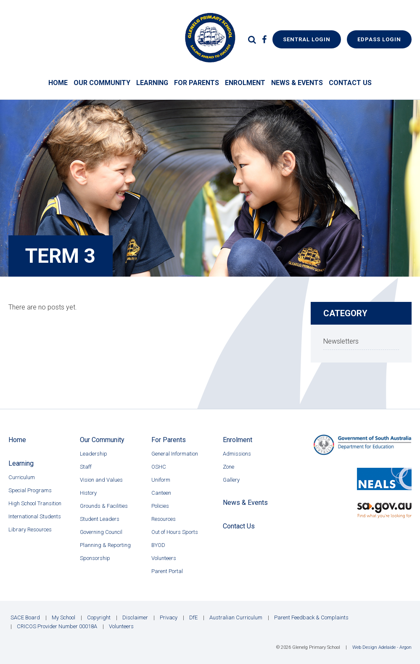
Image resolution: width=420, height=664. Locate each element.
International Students (34, 516)
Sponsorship (95, 558)
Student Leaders (99, 519)
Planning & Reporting (105, 545)
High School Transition (34, 503)
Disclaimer (135, 617)
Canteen (161, 493)
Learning (152, 83)
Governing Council (101, 532)
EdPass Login (379, 39)
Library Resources (30, 529)
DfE (193, 617)
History (88, 493)
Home (58, 83)
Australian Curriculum (235, 617)
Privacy (168, 617)
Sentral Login (306, 39)
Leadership (93, 454)
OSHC (158, 467)
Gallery (231, 480)
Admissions (237, 454)
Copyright (99, 617)
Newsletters (341, 341)
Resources (163, 519)
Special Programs (30, 490)
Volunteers (163, 558)
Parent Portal (167, 571)
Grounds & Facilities (104, 506)
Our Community (102, 83)
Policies (160, 506)
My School (63, 617)
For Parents (196, 83)
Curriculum (21, 477)
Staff (86, 467)
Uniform (160, 480)
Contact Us (350, 83)
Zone (228, 467)
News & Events (297, 83)
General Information (174, 454)
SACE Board (25, 617)
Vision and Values (101, 480)
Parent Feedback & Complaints (311, 617)
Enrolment (245, 83)
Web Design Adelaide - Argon (382, 647)
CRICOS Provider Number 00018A (57, 626)
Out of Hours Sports (174, 532)
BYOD (158, 545)
